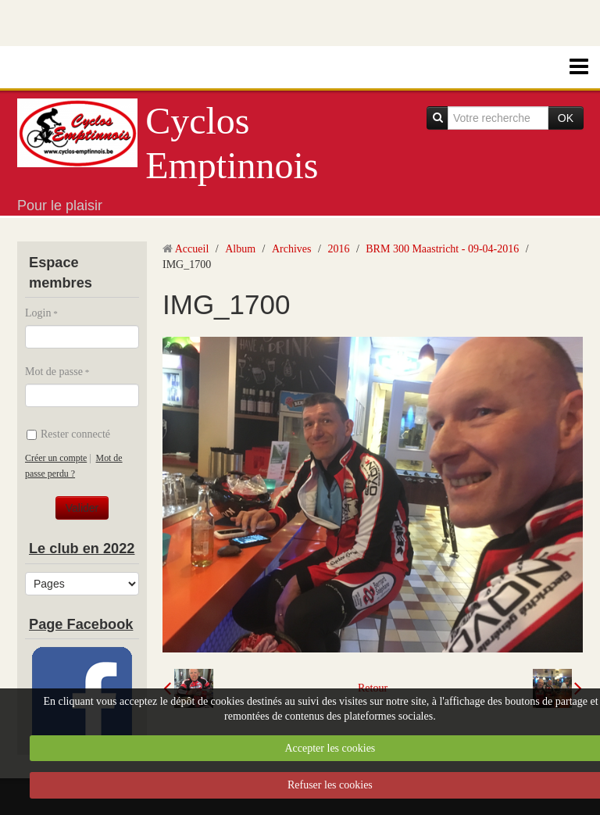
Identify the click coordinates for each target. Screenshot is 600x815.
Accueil (192, 249)
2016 (338, 249)
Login (38, 313)
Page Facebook (81, 624)
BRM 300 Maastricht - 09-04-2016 (442, 249)
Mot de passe (54, 371)
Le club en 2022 (81, 548)
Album (240, 249)
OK (565, 118)
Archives (292, 249)
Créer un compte (56, 457)
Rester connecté (68, 434)
